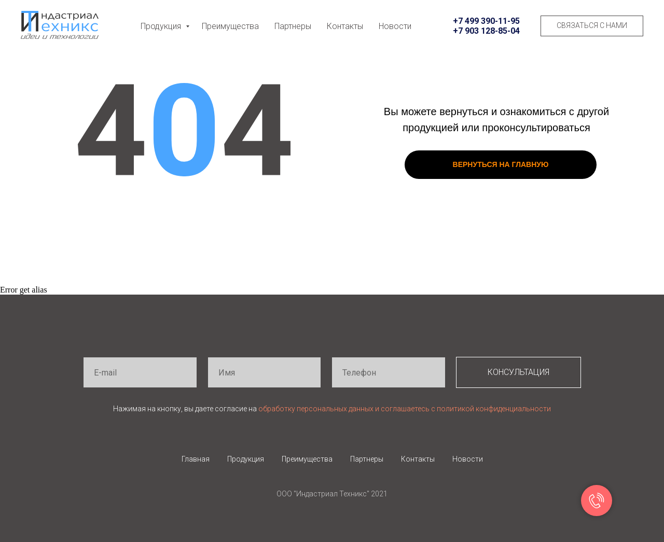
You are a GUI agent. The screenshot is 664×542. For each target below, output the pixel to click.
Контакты (345, 26)
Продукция (162, 26)
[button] (592, 26)
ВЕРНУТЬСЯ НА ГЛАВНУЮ (501, 164)
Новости (395, 26)
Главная (196, 459)
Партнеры (292, 26)
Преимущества (230, 26)
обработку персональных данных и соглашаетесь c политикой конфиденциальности (404, 409)
